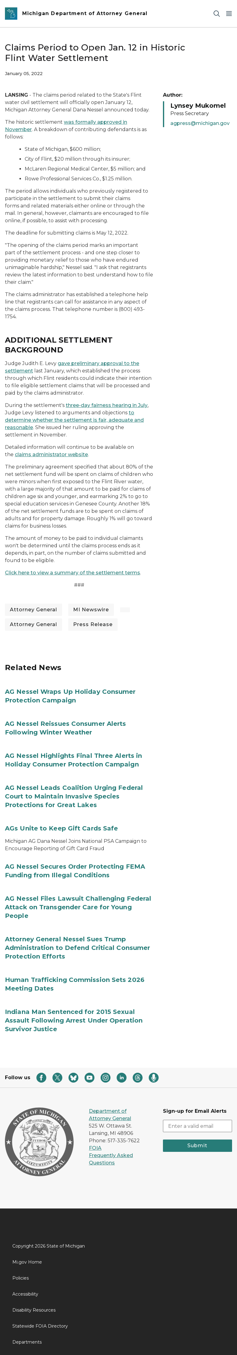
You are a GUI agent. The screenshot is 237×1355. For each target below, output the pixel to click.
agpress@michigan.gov (200, 123)
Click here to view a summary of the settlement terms (72, 573)
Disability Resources (34, 1310)
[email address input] (197, 1126)
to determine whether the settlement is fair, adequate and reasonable (74, 420)
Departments (27, 1342)
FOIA (95, 1148)
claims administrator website (51, 454)
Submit (197, 1145)
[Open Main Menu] (229, 14)
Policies (20, 1278)
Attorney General (33, 610)
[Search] (216, 14)
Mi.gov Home (27, 1262)
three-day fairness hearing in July (107, 405)
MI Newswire (91, 610)
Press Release (93, 624)
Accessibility (25, 1294)
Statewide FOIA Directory (40, 1326)
